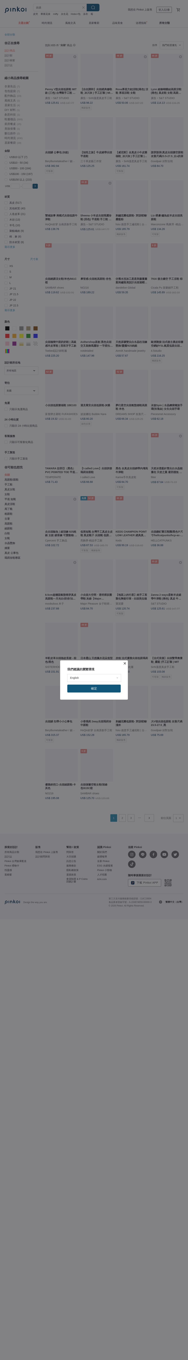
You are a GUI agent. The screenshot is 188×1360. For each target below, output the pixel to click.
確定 (94, 688)
